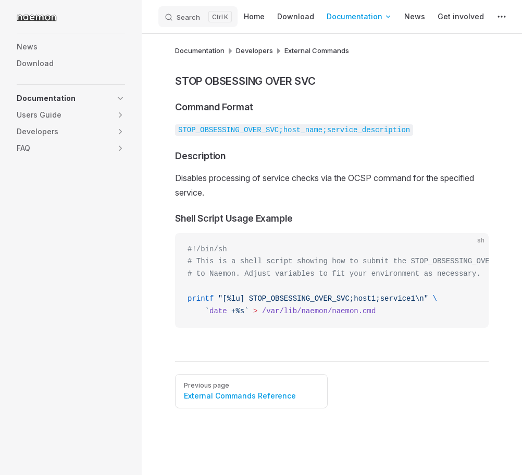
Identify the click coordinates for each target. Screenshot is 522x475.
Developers (254, 50)
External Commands (316, 50)
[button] (120, 98)
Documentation (200, 50)
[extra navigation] (501, 16)
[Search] (198, 16)
